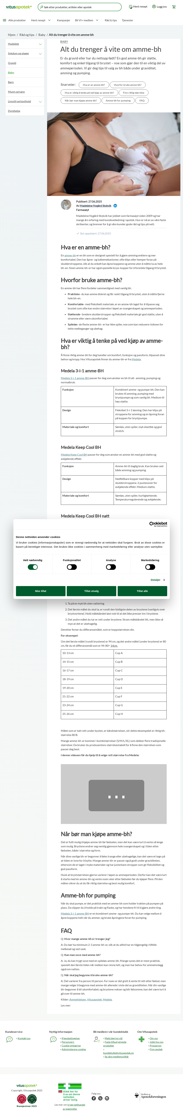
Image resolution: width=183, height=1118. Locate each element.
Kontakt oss (24, 1038)
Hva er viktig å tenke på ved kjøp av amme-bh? (89, 92)
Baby (41, 35)
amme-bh (70, 255)
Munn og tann (16, 91)
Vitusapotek (94, 999)
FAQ (142, 100)
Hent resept (140, 6)
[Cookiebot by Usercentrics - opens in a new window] (152, 524)
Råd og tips (26, 35)
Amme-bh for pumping (118, 100)
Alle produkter (17, 20)
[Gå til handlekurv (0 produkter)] (174, 7)
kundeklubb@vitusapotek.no (118, 1052)
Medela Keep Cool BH (74, 454)
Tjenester (127, 20)
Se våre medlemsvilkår (117, 1056)
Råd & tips (111, 20)
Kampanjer (63, 20)
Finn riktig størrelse (133, 92)
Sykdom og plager (18, 53)
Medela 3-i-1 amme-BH (75, 378)
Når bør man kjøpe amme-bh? (81, 100)
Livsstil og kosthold (19, 101)
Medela (136, 359)
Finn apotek (156, 1049)
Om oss (154, 1038)
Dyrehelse (14, 110)
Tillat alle (142, 591)
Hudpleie (13, 43)
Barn (11, 82)
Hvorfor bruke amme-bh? (127, 84)
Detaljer (155, 579)
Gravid (12, 62)
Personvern (68, 1041)
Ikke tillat (40, 591)
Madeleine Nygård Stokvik (95, 205)
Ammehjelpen (77, 999)
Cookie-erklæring (71, 1045)
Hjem (11, 35)
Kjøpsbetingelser (71, 1038)
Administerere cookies (74, 1049)
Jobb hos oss (156, 1041)
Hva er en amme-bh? (94, 84)
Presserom (155, 1045)
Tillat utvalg (91, 591)
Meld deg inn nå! (114, 1038)
